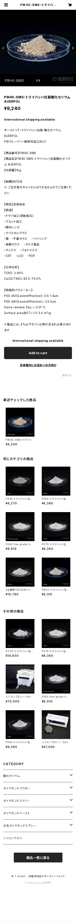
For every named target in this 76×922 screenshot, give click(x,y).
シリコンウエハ (12, 838)
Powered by (38, 882)
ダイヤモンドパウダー (17, 788)
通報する (67, 375)
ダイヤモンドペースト (16, 813)
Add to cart (38, 353)
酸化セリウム (11, 776)
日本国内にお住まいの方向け (38, 365)
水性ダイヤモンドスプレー (19, 825)
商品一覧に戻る (38, 858)
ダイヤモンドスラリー (16, 800)
